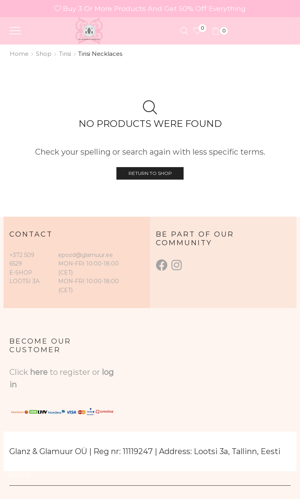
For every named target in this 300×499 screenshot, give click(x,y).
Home (19, 53)
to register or (76, 372)
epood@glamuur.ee (85, 254)
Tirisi (65, 53)
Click (19, 372)
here (39, 372)
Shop (44, 53)
